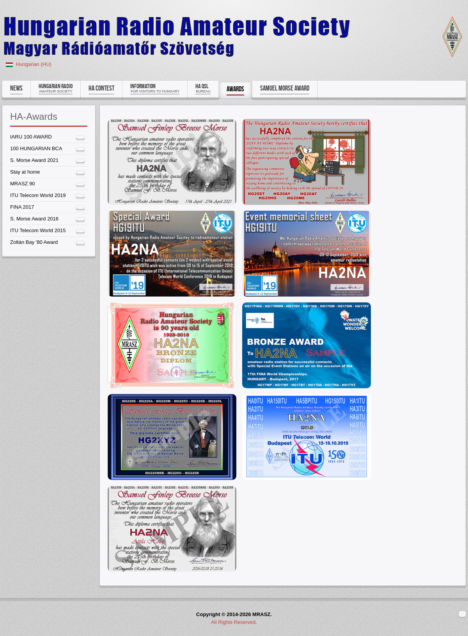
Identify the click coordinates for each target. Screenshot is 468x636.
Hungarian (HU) (33, 64)
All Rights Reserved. (234, 622)
